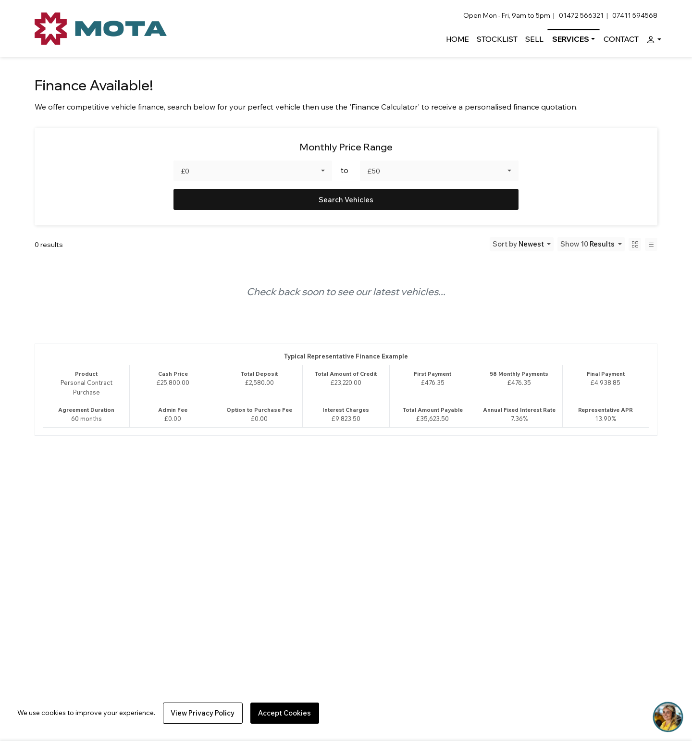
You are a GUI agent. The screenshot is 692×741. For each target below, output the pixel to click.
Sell (534, 39)
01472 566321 (581, 15)
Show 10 (588, 243)
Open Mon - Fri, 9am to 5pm (506, 15)
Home (457, 39)
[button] (652, 39)
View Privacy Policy (203, 712)
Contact (621, 39)
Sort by (519, 243)
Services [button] (570, 39)
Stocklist (497, 39)
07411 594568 (634, 15)
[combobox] (252, 171)
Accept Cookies (284, 712)
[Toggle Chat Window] (668, 717)
